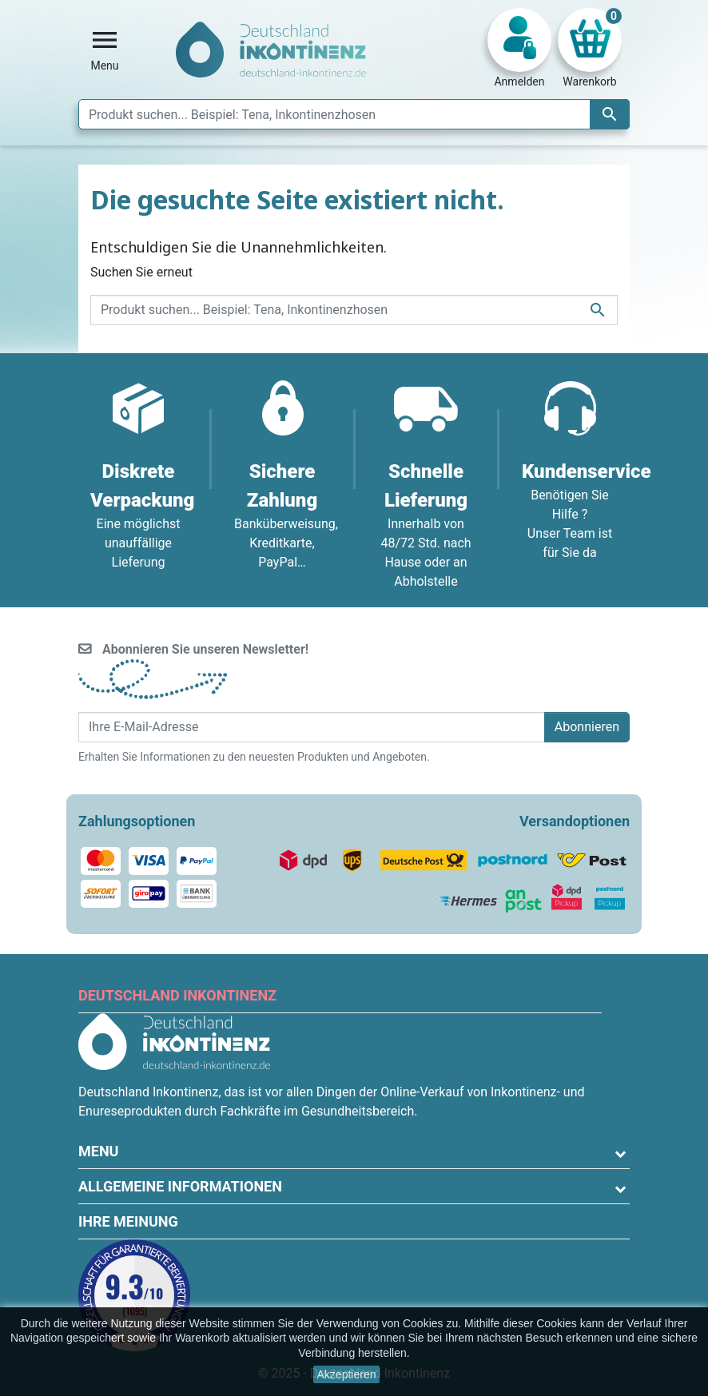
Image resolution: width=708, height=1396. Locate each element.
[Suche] (354, 114)
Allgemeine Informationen (180, 1186)
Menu (98, 1151)
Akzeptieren (346, 1374)
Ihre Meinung (128, 1221)
